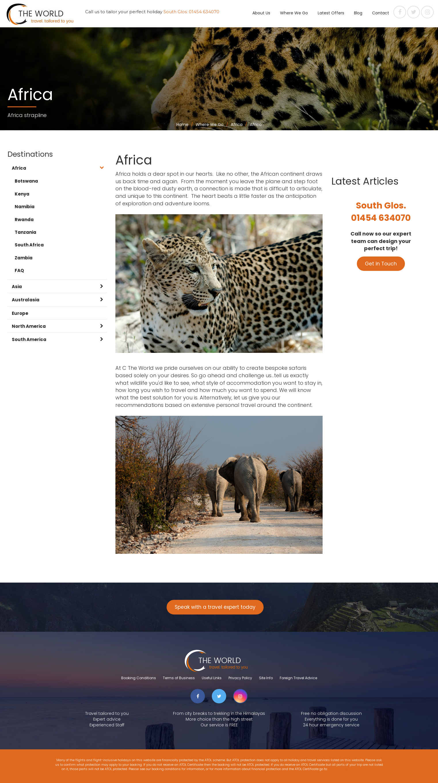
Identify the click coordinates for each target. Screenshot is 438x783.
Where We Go (294, 13)
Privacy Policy (240, 677)
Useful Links (212, 677)
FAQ (19, 270)
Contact (380, 13)
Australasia (25, 300)
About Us (261, 13)
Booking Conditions (138, 677)
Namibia (25, 207)
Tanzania (25, 232)
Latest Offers (331, 13)
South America (29, 339)
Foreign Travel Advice (298, 677)
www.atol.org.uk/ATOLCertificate (352, 769)
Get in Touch (381, 263)
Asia (17, 287)
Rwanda (24, 220)
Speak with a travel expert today (215, 607)
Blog (358, 13)
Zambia (24, 258)
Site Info (266, 677)
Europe (20, 313)
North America (29, 326)
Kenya (22, 194)
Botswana (26, 181)
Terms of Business (179, 677)
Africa (19, 168)
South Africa (29, 245)
